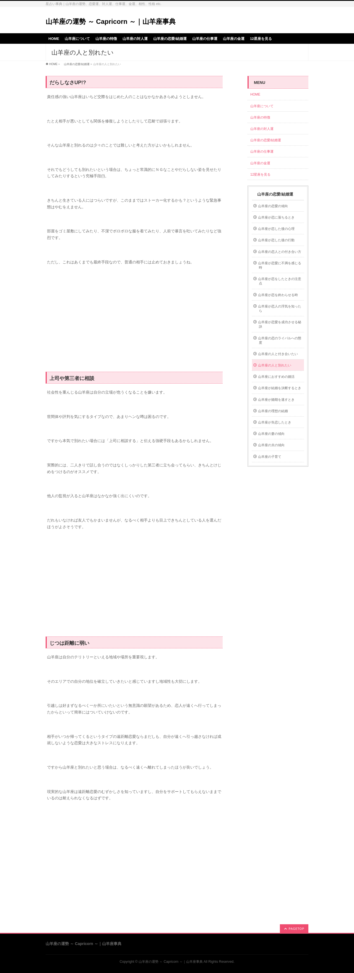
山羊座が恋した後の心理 (276, 229)
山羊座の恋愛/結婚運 (75, 64)
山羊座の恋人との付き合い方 (279, 252)
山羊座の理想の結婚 (273, 411)
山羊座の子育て (269, 457)
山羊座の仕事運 (262, 151)
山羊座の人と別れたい (274, 365)
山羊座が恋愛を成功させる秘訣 (279, 324)
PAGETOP (296, 928)
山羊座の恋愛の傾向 (273, 206)
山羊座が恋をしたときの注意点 (279, 281)
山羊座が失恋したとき (274, 422)
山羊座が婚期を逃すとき (276, 400)
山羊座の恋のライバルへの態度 (279, 340)
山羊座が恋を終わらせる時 (278, 295)
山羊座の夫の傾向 (271, 445)
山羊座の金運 (260, 163)
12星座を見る (260, 174)
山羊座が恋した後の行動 (276, 240)
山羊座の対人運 (262, 129)
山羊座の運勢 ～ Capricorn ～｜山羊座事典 (111, 21)
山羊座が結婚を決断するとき (279, 388)
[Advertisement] (134, 321)
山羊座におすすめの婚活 (276, 377)
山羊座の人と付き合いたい (278, 354)
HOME (53, 64)
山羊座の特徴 (260, 117)
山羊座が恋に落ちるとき (276, 217)
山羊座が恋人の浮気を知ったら (279, 308)
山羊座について (262, 106)
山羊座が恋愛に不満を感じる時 (279, 265)
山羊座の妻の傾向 (271, 434)
